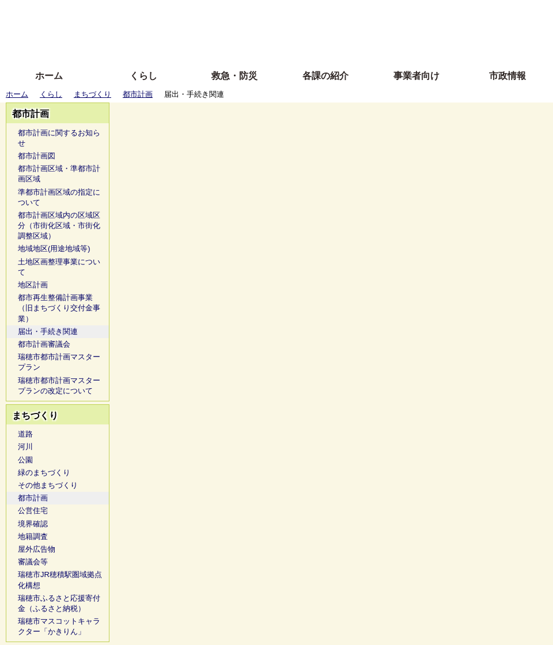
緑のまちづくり (44, 472)
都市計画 (138, 94)
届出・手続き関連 (48, 331)
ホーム (49, 76)
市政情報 (507, 76)
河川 (25, 446)
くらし (143, 76)
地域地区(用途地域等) (54, 248)
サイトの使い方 (264, 47)
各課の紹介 (325, 76)
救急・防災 (234, 76)
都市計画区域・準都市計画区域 (59, 173)
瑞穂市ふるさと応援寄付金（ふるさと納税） (59, 603)
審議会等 (33, 561)
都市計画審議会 (44, 344)
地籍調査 (33, 536)
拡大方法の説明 (193, 47)
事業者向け (416, 76)
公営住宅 (33, 510)
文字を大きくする (286, 30)
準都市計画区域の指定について (59, 197)
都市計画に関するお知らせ (59, 137)
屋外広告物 (36, 549)
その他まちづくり (48, 485)
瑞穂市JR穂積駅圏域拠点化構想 (60, 579)
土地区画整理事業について (59, 266)
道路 (25, 434)
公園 (25, 460)
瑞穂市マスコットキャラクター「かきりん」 (59, 626)
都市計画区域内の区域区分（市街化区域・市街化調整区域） (59, 225)
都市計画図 (36, 155)
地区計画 (33, 284)
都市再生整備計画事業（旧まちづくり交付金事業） (59, 307)
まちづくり (92, 94)
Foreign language (202, 30)
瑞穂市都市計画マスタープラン (59, 361)
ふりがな (185, 13)
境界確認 (33, 523)
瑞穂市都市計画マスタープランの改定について (59, 385)
